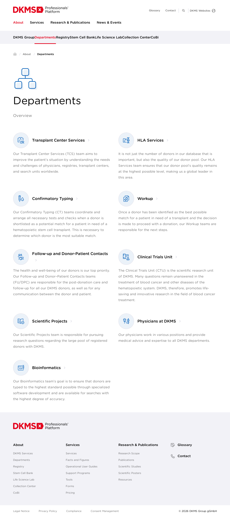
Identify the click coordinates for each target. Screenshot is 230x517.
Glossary (154, 10)
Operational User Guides (81, 466)
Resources (125, 479)
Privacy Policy (48, 511)
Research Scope (129, 453)
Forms (70, 486)
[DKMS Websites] (202, 11)
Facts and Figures (77, 459)
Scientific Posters (129, 473)
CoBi (155, 37)
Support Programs (78, 473)
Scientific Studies (129, 466)
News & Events (109, 22)
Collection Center (136, 37)
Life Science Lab (108, 37)
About (18, 22)
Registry (63, 37)
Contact (170, 10)
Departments (45, 37)
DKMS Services (23, 453)
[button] (183, 10)
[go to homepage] (40, 10)
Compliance (73, 511)
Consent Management (105, 511)
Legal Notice (21, 511)
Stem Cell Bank (82, 37)
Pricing (70, 492)
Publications (126, 459)
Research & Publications (70, 22)
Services (37, 22)
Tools (69, 479)
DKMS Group (24, 37)
